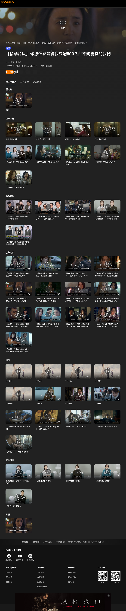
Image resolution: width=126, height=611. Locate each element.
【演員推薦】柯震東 (14, 511)
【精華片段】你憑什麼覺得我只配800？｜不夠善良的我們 (17, 302)
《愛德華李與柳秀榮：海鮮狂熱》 (80, 547)
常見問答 (41, 578)
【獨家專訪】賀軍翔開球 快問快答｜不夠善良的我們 (77, 219)
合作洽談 (71, 588)
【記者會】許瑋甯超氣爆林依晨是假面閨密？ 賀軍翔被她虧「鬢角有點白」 (18, 245)
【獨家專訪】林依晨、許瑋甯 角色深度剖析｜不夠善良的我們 (106, 219)
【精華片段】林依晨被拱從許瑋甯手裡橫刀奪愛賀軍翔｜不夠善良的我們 (17, 354)
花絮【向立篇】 (101, 139)
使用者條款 (72, 578)
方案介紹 (9, 578)
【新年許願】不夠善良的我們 (17, 162)
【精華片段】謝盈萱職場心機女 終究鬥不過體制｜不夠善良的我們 (18, 328)
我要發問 (41, 583)
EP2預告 (68, 407)
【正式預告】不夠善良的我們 (77, 431)
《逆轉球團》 (34, 547)
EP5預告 (98, 384)
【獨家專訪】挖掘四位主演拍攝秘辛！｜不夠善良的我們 (47, 219)
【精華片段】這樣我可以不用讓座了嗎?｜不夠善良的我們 (17, 276)
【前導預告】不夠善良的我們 (106, 431)
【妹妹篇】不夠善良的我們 (17, 188)
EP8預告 (9, 384)
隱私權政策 (72, 583)
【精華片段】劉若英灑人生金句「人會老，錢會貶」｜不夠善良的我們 (106, 328)
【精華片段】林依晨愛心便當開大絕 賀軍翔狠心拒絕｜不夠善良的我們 (47, 328)
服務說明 (9, 583)
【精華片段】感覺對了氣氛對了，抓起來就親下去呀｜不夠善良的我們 (77, 276)
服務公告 (41, 588)
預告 (8, 110)
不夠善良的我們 (35, 43)
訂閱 (26, 72)
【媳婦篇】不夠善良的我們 (106, 162)
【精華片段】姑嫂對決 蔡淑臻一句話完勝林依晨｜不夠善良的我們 (107, 302)
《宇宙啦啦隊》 (60, 547)
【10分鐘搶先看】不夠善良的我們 (18, 432)
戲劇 (20, 43)
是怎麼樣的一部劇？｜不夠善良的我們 (17, 487)
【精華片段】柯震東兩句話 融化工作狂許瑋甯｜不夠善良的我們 (77, 328)
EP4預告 (9, 407)
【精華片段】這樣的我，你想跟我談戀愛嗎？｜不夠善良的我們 (106, 276)
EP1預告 (98, 407)
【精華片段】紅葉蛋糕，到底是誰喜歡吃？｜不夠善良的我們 (77, 302)
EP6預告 (68, 384)
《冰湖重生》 (23, 547)
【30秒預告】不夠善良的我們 (18, 456)
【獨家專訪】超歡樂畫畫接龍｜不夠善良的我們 (17, 219)
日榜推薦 (9, 588)
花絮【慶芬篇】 (12, 139)
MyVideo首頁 (11, 43)
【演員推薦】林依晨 (44, 486)
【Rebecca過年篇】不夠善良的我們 (77, 164)
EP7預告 (39, 384)
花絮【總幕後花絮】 (44, 139)
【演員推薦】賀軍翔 (103, 486)
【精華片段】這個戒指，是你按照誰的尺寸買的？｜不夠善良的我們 (47, 302)
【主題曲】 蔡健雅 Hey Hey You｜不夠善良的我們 (47, 432)
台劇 (25, 43)
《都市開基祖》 (47, 547)
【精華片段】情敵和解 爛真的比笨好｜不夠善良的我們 (47, 276)
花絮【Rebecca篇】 (73, 139)
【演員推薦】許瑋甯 (73, 486)
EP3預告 (39, 407)
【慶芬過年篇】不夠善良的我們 (47, 164)
